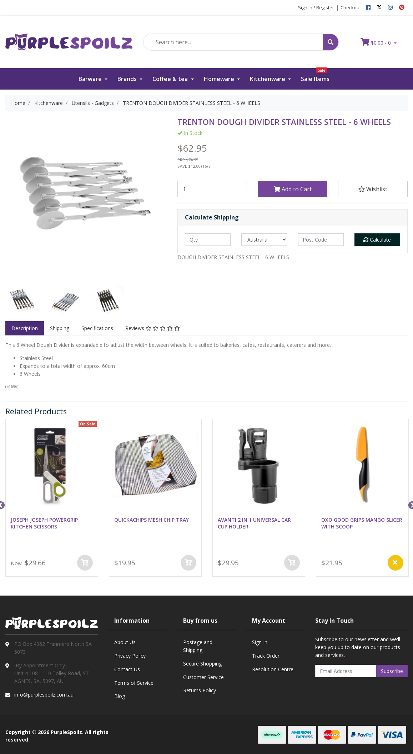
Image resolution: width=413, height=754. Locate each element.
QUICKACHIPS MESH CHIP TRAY (151, 519)
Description (24, 328)
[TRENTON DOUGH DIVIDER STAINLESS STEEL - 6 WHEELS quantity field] (212, 189)
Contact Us (127, 669)
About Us (125, 642)
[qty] (208, 239)
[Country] (264, 239)
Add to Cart (293, 189)
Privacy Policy (130, 655)
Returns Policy (199, 690)
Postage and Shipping (197, 646)
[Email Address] (346, 671)
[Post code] (321, 239)
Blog (119, 696)
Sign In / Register (316, 7)
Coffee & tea (170, 79)
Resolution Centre (272, 669)
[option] (21, 302)
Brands (127, 79)
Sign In (259, 642)
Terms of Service (133, 682)
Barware (91, 79)
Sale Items (315, 75)
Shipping (59, 328)
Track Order (265, 655)
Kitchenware (268, 79)
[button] (373, 189)
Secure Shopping (202, 663)
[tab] (24, 328)
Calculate (377, 239)
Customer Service (203, 677)
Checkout (351, 7)
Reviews (152, 328)
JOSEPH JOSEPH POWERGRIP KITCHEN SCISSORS (44, 523)
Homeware (220, 79)
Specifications (97, 328)
